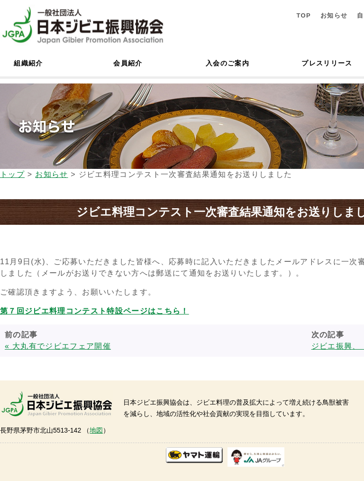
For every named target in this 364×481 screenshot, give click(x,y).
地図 (96, 430)
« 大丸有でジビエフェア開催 (58, 346)
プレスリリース (326, 63)
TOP (303, 15)
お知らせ (333, 15)
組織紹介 (28, 63)
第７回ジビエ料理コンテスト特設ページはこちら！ (94, 311)
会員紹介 (127, 63)
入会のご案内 (227, 63)
